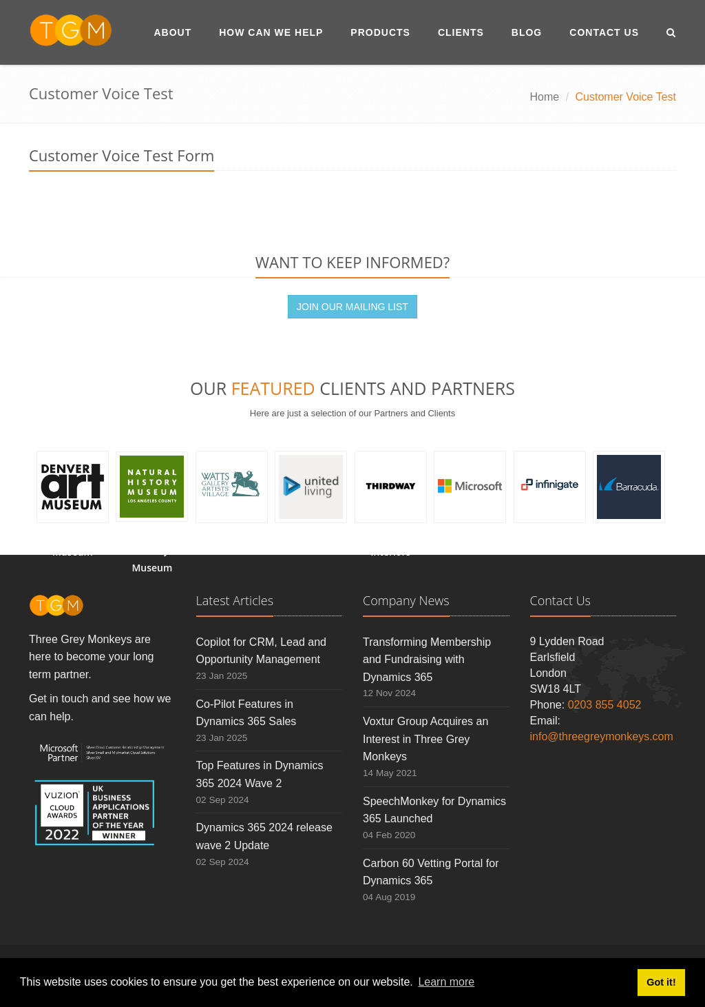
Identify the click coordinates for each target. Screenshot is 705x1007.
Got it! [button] (660, 982)
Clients (461, 32)
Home (545, 97)
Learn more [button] (446, 982)
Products (380, 32)
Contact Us (604, 32)
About (172, 32)
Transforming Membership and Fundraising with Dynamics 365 (427, 659)
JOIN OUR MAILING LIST (352, 306)
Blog (527, 32)
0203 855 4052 (605, 705)
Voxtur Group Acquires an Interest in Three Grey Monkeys (425, 738)
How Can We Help (271, 32)
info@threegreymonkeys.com (601, 736)
